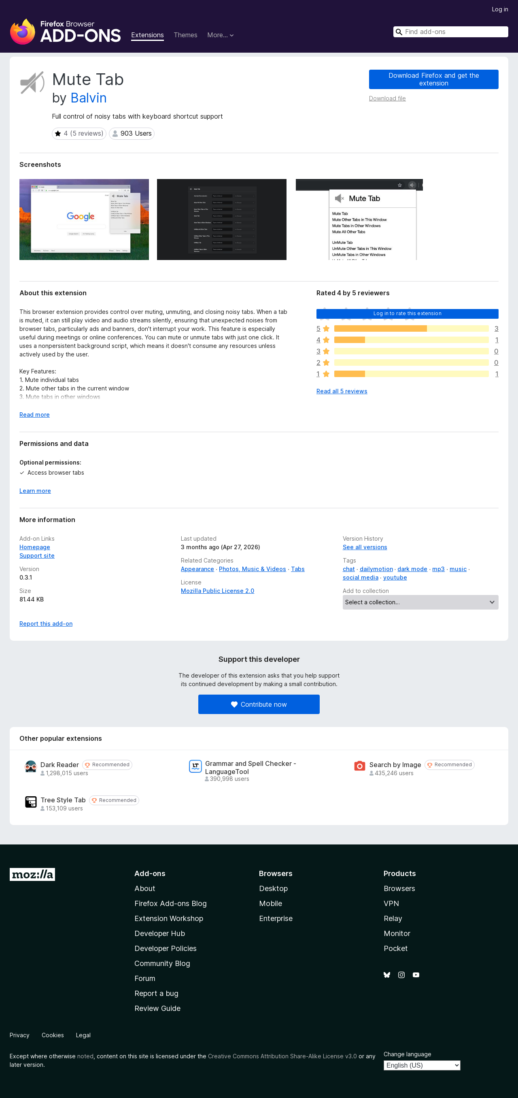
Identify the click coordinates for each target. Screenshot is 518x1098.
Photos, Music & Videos (252, 568)
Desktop (273, 888)
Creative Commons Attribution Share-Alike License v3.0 (282, 1056)
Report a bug (156, 993)
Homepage (34, 547)
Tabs (298, 568)
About (144, 888)
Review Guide (157, 1008)
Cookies (53, 1035)
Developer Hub (159, 933)
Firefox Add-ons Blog (170, 903)
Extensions (147, 35)
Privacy (20, 1035)
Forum (144, 978)
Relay (393, 918)
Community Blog (162, 963)
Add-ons (150, 873)
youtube (395, 577)
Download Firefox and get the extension (433, 79)
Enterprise (276, 918)
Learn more (35, 490)
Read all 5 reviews (341, 391)
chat (349, 568)
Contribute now (259, 704)
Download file (387, 98)
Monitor (397, 933)
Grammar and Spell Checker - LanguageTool (250, 767)
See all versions (365, 547)
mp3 (438, 568)
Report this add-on (45, 623)
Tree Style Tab (63, 800)
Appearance (197, 568)
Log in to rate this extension (408, 313)
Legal (83, 1035)
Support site (37, 555)
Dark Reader (59, 765)
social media (360, 577)
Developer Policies (165, 948)
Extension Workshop (168, 918)
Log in (500, 9)
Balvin (88, 98)
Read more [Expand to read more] (34, 414)
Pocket (396, 948)
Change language (407, 1054)
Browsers (399, 888)
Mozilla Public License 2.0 (217, 590)
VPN (391, 903)
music (458, 568)
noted (85, 1056)
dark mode (412, 568)
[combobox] (450, 31)
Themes (185, 35)
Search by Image (395, 765)
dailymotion (376, 568)
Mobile (270, 903)
